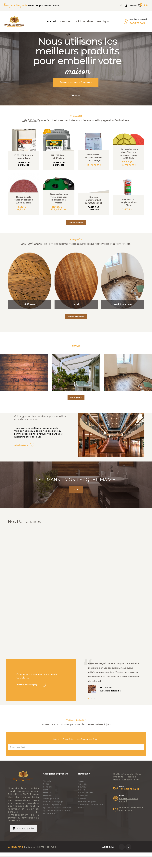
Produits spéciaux (123, 304)
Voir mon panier (23, 828)
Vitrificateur (29, 304)
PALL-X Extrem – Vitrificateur (59, 156)
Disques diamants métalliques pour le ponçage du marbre (59, 198)
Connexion (83, 796)
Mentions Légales (87, 801)
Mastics (47, 793)
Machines (48, 796)
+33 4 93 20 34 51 (129, 789)
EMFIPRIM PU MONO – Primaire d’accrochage (93, 157)
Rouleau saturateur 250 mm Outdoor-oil (93, 200)
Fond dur (76, 304)
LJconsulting (15, 846)
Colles (46, 784)
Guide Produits (85, 793)
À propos (82, 784)
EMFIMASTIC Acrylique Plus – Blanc (128, 202)
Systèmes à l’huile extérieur (57, 807)
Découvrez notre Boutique (75, 82)
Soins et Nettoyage (53, 801)
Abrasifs (47, 781)
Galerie (81, 790)
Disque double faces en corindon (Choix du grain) (24, 200)
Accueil (82, 781)
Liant (45, 790)
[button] (121, 5)
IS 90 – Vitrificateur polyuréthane (23, 156)
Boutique (83, 787)
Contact (82, 798)
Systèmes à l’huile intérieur (56, 810)
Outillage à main (51, 798)
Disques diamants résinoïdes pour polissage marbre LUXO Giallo (129, 153)
